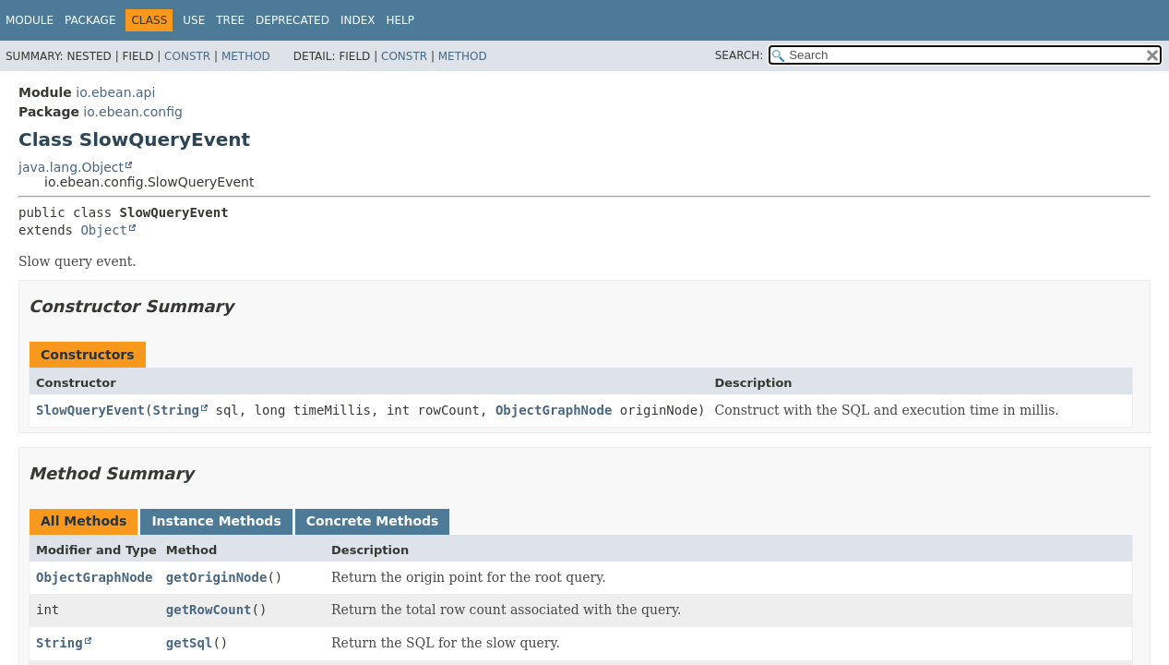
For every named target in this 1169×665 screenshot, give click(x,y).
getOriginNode (217, 577)
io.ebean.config (133, 111)
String (175, 410)
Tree (230, 20)
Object (103, 230)
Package (90, 20)
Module (30, 20)
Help (400, 20)
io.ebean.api (115, 92)
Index (358, 20)
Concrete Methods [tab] (372, 521)
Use (194, 20)
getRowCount (209, 609)
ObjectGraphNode (553, 410)
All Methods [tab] (83, 521)
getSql (189, 642)
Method (245, 56)
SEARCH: (739, 55)
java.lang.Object (71, 167)
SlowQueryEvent (90, 410)
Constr (187, 56)
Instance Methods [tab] (215, 521)
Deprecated (292, 20)
